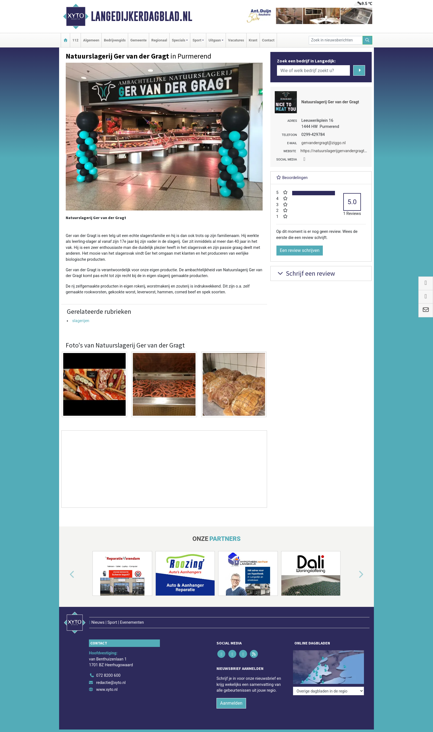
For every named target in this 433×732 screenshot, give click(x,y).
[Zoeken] (368, 40)
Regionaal (159, 40)
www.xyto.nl (106, 689)
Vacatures (236, 40)
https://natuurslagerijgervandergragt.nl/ (335, 151)
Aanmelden (231, 703)
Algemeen (91, 40)
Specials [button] (178, 40)
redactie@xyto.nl (111, 682)
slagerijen (80, 320)
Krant (253, 40)
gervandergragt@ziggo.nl (323, 143)
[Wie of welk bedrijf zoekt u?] (313, 70)
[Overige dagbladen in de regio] (328, 691)
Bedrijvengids (115, 40)
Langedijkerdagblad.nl (141, 16)
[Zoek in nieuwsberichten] (336, 40)
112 (75, 40)
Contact (268, 40)
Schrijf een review (305, 273)
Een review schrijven (300, 250)
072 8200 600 (108, 675)
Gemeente (138, 40)
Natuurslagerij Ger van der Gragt (330, 102)
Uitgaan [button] (214, 40)
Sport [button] (196, 40)
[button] (65, 575)
